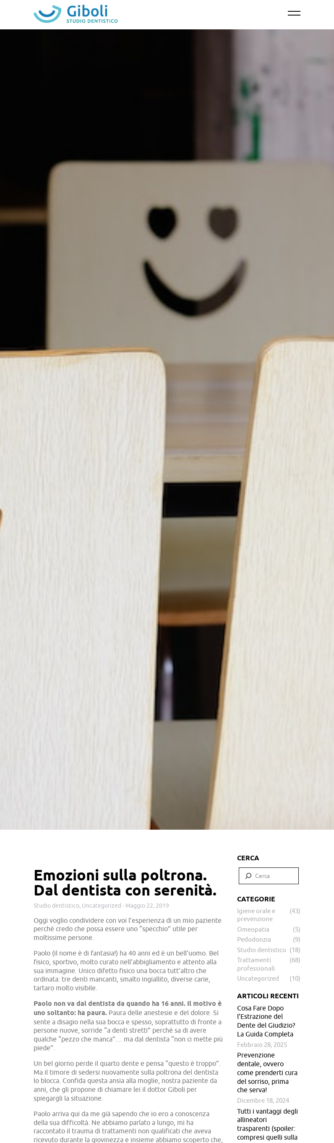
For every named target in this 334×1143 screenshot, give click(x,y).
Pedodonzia (254, 939)
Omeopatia (253, 929)
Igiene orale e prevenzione (256, 915)
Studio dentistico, (58, 905)
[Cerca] (248, 876)
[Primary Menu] (294, 13)
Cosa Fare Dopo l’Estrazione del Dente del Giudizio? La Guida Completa (266, 1021)
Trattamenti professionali (256, 964)
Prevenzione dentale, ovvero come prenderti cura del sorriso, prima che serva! (267, 1072)
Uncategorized (101, 905)
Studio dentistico (261, 949)
